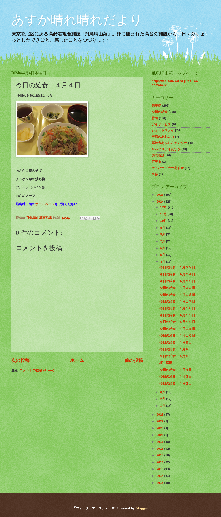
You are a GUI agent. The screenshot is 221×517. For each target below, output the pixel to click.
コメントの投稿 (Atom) (37, 370)
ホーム (77, 360)
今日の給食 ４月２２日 (177, 288)
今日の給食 (160, 111)
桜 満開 (165, 363)
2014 (160, 476)
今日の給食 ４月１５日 (177, 315)
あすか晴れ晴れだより (76, 20)
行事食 (156, 161)
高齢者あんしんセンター (169, 143)
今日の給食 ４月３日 (175, 376)
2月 (163, 399)
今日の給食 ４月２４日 (177, 274)
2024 (160, 201)
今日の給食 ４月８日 (175, 349)
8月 (163, 234)
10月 (164, 220)
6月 (163, 248)
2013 (160, 482)
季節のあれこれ (163, 136)
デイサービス (161, 124)
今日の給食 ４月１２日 (177, 322)
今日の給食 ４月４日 (175, 370)
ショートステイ (163, 130)
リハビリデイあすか (166, 149)
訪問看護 (158, 155)
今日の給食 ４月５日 (175, 356)
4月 (163, 261)
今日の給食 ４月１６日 (177, 308)
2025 (160, 194)
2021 (160, 428)
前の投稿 (134, 360)
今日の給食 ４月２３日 (177, 281)
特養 (155, 118)
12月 (164, 207)
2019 (160, 441)
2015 (160, 469)
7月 (163, 241)
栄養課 (156, 105)
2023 (160, 414)
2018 (160, 448)
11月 (163, 214)
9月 (163, 227)
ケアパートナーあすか (168, 168)
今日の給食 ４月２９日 (177, 267)
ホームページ (45, 204)
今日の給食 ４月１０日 (177, 335)
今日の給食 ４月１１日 (177, 329)
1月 (163, 405)
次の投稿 (20, 360)
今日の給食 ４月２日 (175, 383)
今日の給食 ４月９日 (175, 342)
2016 (160, 462)
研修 (155, 174)
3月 (163, 392)
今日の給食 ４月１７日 (177, 301)
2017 (160, 455)
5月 (163, 255)
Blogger (142, 508)
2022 (160, 421)
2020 (160, 435)
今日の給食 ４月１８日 (177, 294)
